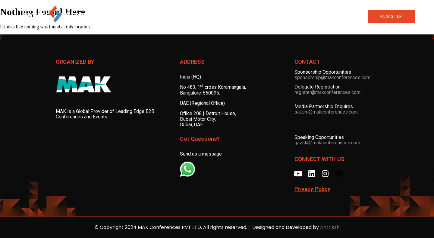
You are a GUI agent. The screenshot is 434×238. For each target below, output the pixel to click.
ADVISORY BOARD (163, 16)
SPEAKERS (203, 16)
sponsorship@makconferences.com (332, 77)
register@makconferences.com (327, 92)
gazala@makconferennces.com (327, 143)
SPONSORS (238, 16)
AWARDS (272, 16)
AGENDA (125, 16)
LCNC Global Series (317, 16)
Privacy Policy (312, 189)
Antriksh (330, 227)
